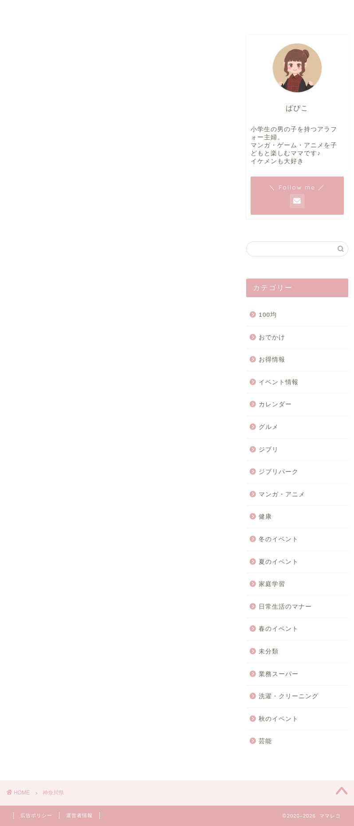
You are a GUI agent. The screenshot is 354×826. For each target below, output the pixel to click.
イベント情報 (279, 382)
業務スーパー (279, 674)
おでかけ (272, 337)
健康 (265, 517)
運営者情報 (177, 11)
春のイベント (279, 629)
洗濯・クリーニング (289, 696)
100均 (268, 314)
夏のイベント (279, 562)
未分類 (269, 651)
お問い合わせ (244, 11)
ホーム (42, 11)
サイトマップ (110, 11)
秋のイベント (279, 719)
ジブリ (269, 449)
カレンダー (275, 404)
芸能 (265, 741)
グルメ (269, 427)
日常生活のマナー (285, 606)
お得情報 (272, 360)
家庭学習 (272, 584)
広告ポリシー (311, 11)
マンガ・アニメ (282, 494)
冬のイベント (279, 539)
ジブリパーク (279, 471)
